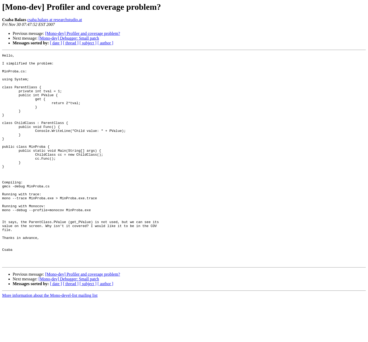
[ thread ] (71, 43)
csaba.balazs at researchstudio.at (54, 19)
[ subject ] (88, 43)
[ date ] (56, 43)
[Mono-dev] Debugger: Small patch (69, 38)
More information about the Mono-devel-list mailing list (50, 337)
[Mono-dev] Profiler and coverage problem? (82, 33)
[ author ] (105, 43)
